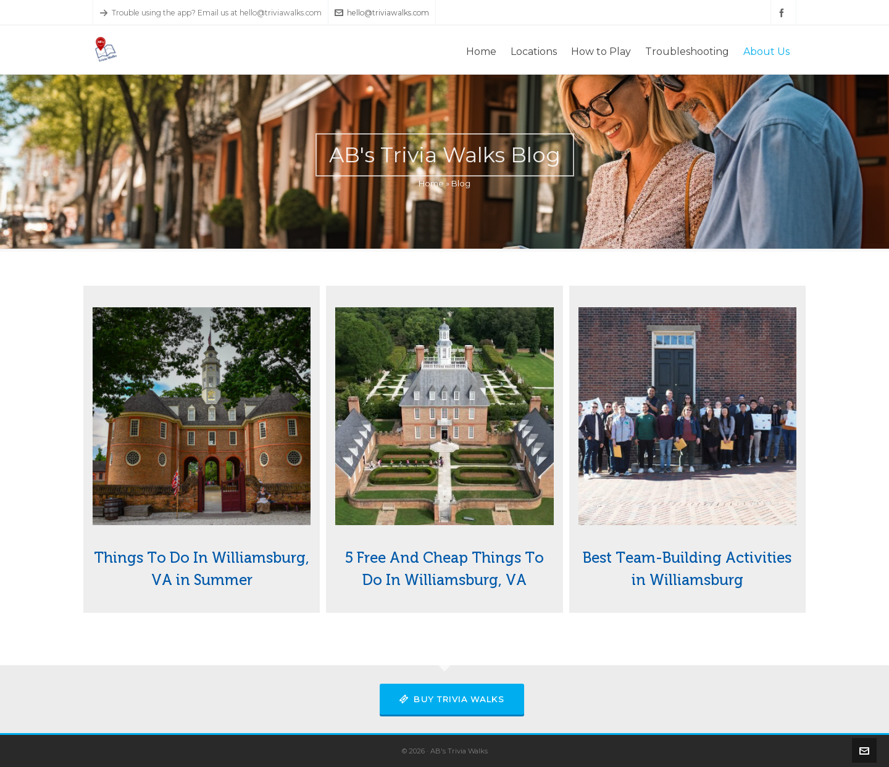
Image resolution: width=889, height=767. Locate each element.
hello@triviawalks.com (382, 12)
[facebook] (783, 13)
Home (431, 183)
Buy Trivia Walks (452, 699)
